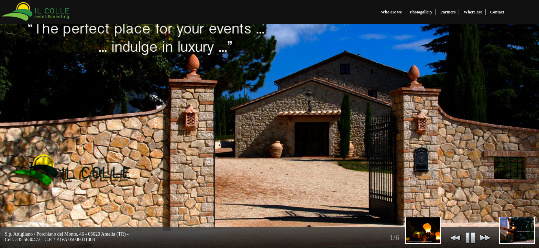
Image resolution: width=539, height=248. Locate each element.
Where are (473, 12)
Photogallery (421, 12)
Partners (448, 12)
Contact (497, 12)
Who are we (391, 12)
